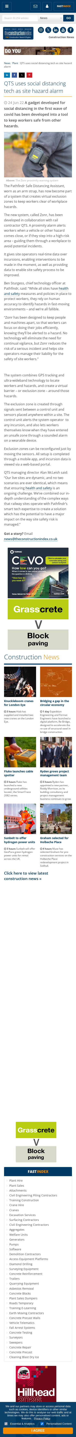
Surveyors (16, 1337)
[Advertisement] (38, 1001)
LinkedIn (56, 30)
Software (15, 1249)
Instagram (41, 30)
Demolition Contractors (25, 1254)
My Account (47, 6)
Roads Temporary (21, 1303)
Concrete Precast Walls (24, 1318)
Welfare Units (18, 1235)
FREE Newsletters (35, 6)
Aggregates (17, 1229)
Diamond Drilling (20, 1264)
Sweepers (15, 1342)
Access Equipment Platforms (28, 1259)
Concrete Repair (20, 1347)
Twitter (48, 30)
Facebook (70, 30)
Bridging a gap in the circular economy (54, 703)
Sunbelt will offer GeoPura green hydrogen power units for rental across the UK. (19, 854)
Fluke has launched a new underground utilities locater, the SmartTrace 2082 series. (17, 788)
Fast (64, 6)
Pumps (14, 1244)
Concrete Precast (20, 1352)
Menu (7, 6)
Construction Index (18, 33)
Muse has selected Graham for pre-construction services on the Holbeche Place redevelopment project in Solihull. (56, 857)
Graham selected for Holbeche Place (54, 840)
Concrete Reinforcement (25, 1274)
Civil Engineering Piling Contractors (33, 1195)
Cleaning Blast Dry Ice (24, 1357)
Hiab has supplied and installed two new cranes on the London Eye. (19, 716)
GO (68, 18)
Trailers (14, 1279)
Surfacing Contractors (24, 1220)
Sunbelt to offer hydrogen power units (19, 840)
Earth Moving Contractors (26, 1313)
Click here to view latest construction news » (26, 876)
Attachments (18, 1190)
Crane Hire (16, 1205)
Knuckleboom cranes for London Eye (18, 703)
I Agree (38, 1430)
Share (7, 75)
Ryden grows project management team (54, 773)
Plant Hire (16, 1180)
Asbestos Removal (21, 1288)
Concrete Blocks (20, 1293)
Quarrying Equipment (24, 1283)
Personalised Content (56, 1423)
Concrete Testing (20, 1332)
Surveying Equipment (24, 1269)
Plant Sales (16, 1186)
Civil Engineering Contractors (29, 1225)
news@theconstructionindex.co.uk (30, 539)
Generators (17, 1239)
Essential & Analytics (19, 1423)
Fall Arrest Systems (22, 1328)
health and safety (39, 488)
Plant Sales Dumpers (23, 1298)
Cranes (14, 1210)
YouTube (63, 30)
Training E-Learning (22, 1308)
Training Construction (24, 1200)
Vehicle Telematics (21, 1323)
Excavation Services (22, 1215)
